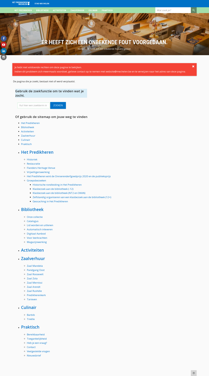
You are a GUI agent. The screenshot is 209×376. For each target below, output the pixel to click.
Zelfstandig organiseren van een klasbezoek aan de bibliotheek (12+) (72, 197)
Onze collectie (35, 217)
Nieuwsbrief (34, 355)
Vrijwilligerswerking (38, 172)
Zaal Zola (32, 278)
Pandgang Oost (36, 270)
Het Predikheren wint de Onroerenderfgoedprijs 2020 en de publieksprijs (69, 176)
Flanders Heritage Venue (41, 167)
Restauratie (33, 163)
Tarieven (32, 299)
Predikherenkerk (36, 295)
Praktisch (107, 10)
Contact (31, 347)
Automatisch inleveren (40, 229)
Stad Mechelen (42, 3)
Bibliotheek (42, 10)
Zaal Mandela (35, 265)
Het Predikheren (23, 10)
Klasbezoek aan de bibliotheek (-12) (53, 189)
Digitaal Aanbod (36, 233)
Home (81, 48)
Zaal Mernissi (34, 282)
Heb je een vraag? (37, 343)
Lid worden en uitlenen (40, 225)
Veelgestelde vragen (38, 351)
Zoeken (58, 105)
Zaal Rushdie (34, 291)
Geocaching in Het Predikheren (50, 201)
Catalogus (32, 221)
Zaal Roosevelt (35, 274)
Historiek (32, 159)
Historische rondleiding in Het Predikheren (57, 184)
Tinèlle (31, 319)
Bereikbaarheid (36, 334)
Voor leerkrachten (37, 237)
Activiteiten (59, 10)
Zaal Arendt (33, 286)
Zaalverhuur (77, 10)
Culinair (93, 10)
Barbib (31, 315)
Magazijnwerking (37, 242)
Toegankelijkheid (37, 338)
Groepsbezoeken (36, 180)
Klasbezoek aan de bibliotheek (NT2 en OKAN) (59, 193)
